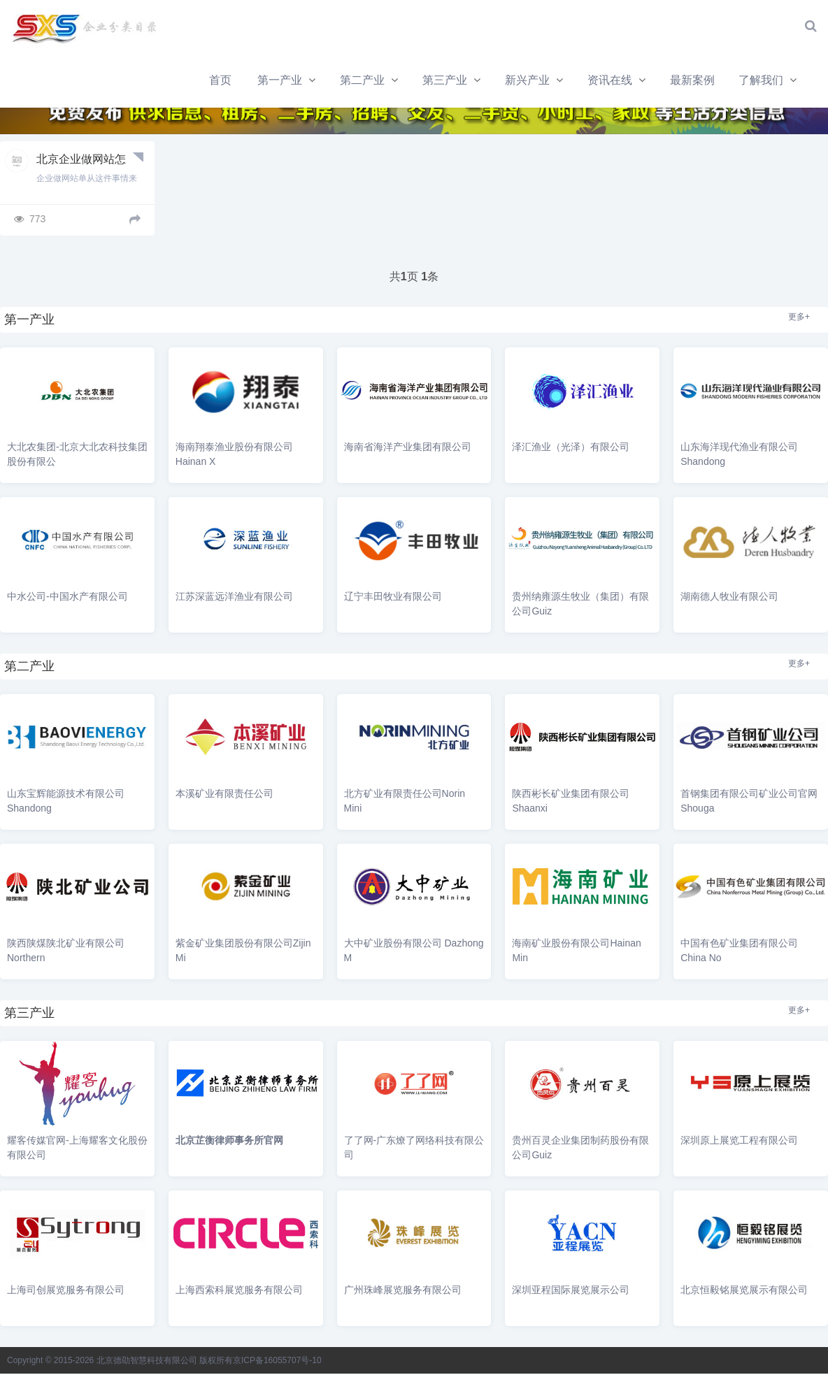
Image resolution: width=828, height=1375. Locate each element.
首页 (66, 81)
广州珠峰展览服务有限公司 (403, 1291)
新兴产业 (375, 81)
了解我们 (611, 81)
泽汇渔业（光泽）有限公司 (570, 448)
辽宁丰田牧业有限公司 (393, 598)
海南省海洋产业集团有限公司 (407, 448)
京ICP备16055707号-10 (277, 1362)
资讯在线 (458, 81)
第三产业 (292, 81)
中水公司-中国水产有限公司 (67, 598)
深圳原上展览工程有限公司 (739, 1141)
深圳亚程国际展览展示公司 (570, 1291)
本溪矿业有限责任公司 (224, 795)
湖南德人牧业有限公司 (729, 598)
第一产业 (126, 81)
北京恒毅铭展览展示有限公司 (744, 1291)
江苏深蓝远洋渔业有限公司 (234, 598)
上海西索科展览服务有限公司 (239, 1291)
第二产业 (209, 81)
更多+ (799, 319)
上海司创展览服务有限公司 (65, 1291)
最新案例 (542, 81)
